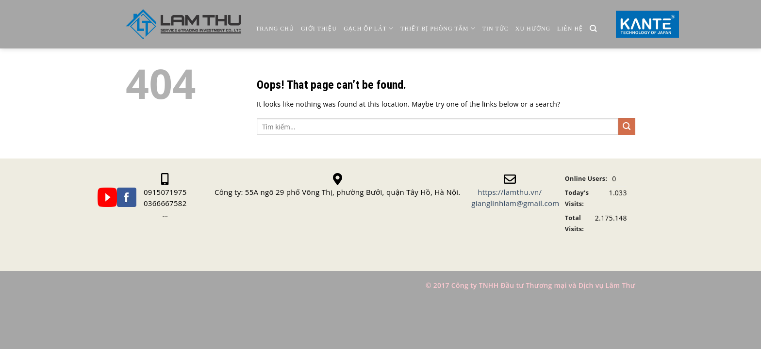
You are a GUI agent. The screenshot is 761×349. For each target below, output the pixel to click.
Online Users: (586, 178)
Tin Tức (495, 28)
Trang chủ (275, 28)
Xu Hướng (532, 28)
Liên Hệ (570, 28)
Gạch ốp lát (369, 28)
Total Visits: (574, 223)
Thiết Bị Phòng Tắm (437, 28)
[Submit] (626, 126)
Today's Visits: (577, 198)
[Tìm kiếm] (593, 28)
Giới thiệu (319, 28)
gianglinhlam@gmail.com (515, 203)
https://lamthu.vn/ (510, 192)
